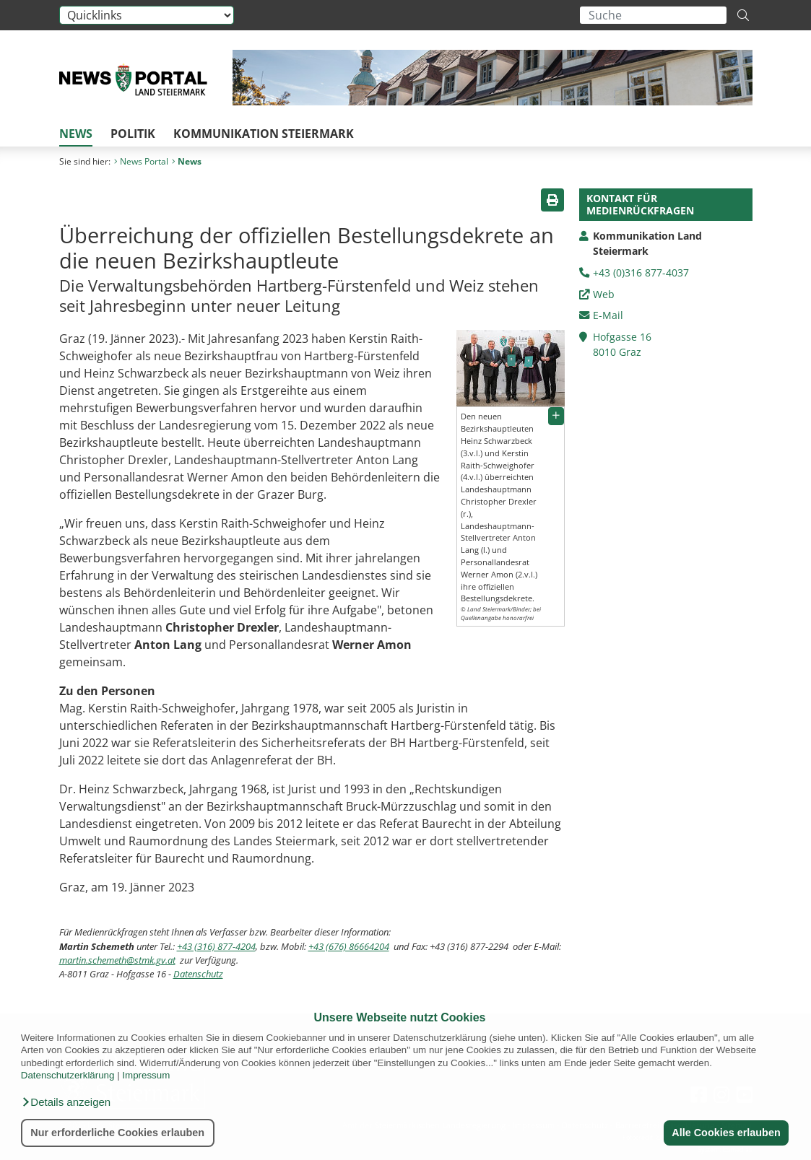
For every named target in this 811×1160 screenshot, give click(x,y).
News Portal (141, 161)
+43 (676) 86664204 (348, 946)
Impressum (146, 1075)
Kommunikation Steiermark (263, 133)
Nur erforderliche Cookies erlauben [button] (117, 1132)
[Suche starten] (743, 15)
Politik (132, 133)
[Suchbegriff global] (653, 15)
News (75, 133)
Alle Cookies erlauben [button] (726, 1132)
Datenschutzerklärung (68, 1075)
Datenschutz (198, 973)
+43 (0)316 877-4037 (641, 272)
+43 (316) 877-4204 (216, 946)
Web (604, 294)
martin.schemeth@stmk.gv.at (117, 960)
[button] (65, 1102)
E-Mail (608, 315)
